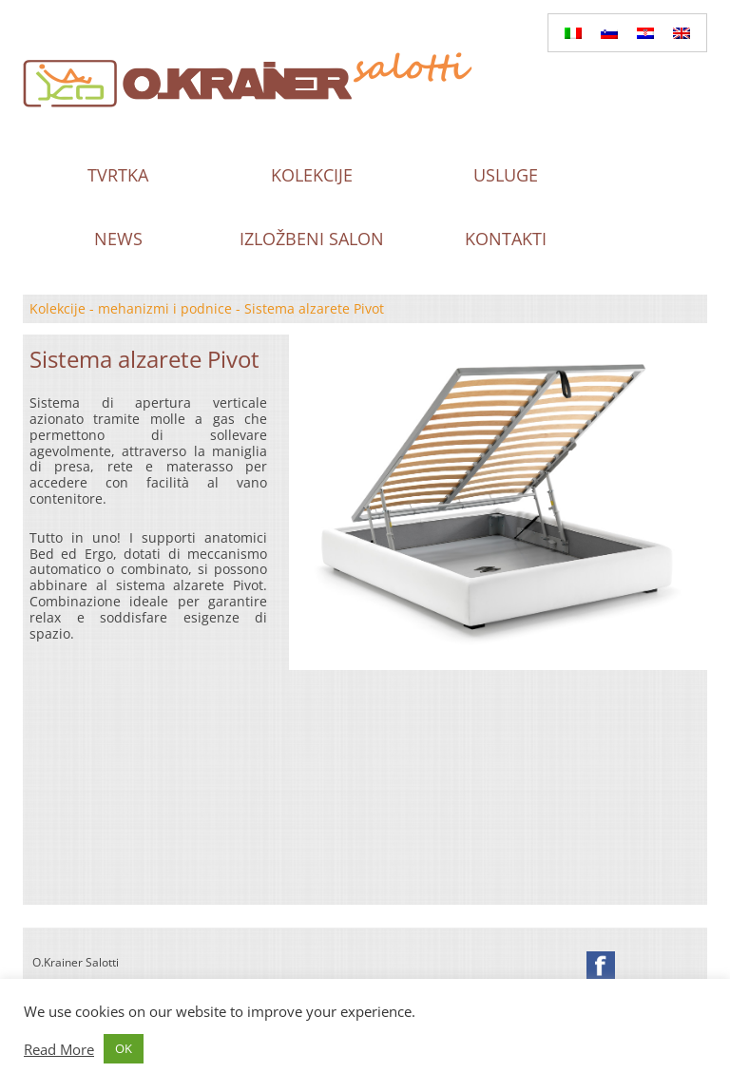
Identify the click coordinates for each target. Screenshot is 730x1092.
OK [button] (123, 1048)
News (118, 238)
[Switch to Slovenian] (609, 33)
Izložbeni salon (312, 238)
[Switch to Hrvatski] (645, 33)
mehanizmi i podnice (165, 308)
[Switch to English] (681, 33)
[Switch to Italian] (573, 33)
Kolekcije (312, 174)
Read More (59, 1049)
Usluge (505, 174)
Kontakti (506, 238)
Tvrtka (117, 174)
